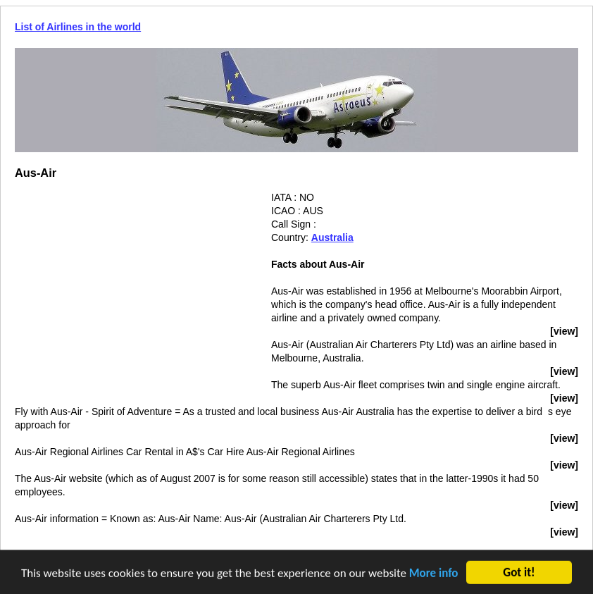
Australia (332, 237)
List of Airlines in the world (78, 26)
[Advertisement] (133, 289)
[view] (564, 331)
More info (433, 574)
